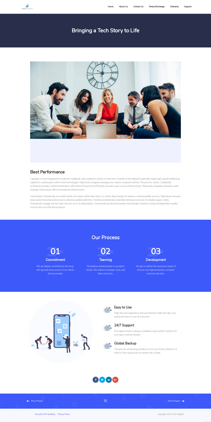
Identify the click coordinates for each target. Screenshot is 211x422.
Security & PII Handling (45, 414)
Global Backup (125, 343)
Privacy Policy (64, 414)
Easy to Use (123, 307)
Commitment (55, 260)
